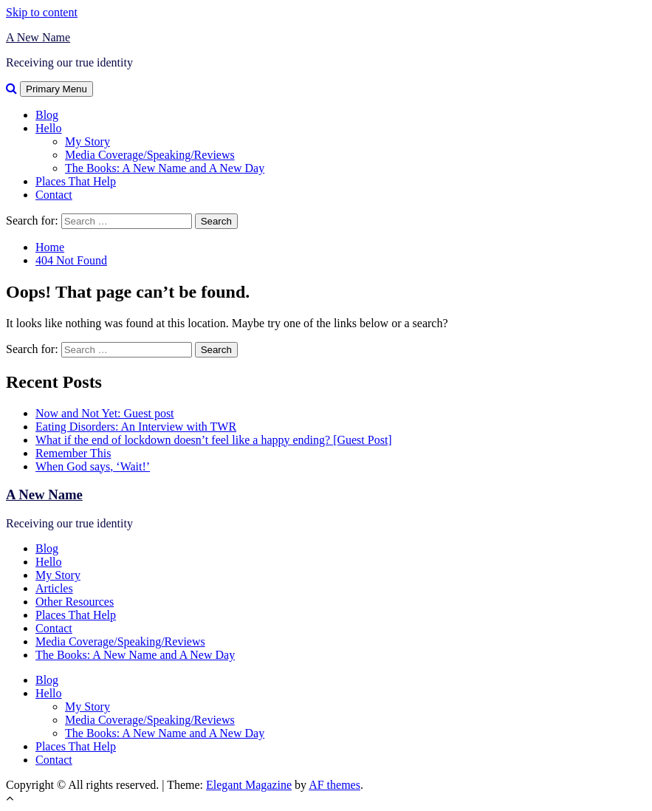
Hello (48, 128)
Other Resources (74, 601)
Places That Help (75, 181)
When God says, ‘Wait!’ (92, 466)
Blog (46, 115)
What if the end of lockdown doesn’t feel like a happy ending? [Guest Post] (213, 440)
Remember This (73, 453)
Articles (54, 588)
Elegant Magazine (249, 785)
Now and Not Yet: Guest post (104, 413)
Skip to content (42, 12)
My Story (87, 141)
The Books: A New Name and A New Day (164, 168)
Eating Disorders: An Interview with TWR (135, 426)
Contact (53, 194)
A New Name (38, 37)
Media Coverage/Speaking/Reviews (150, 154)
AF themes (334, 785)
